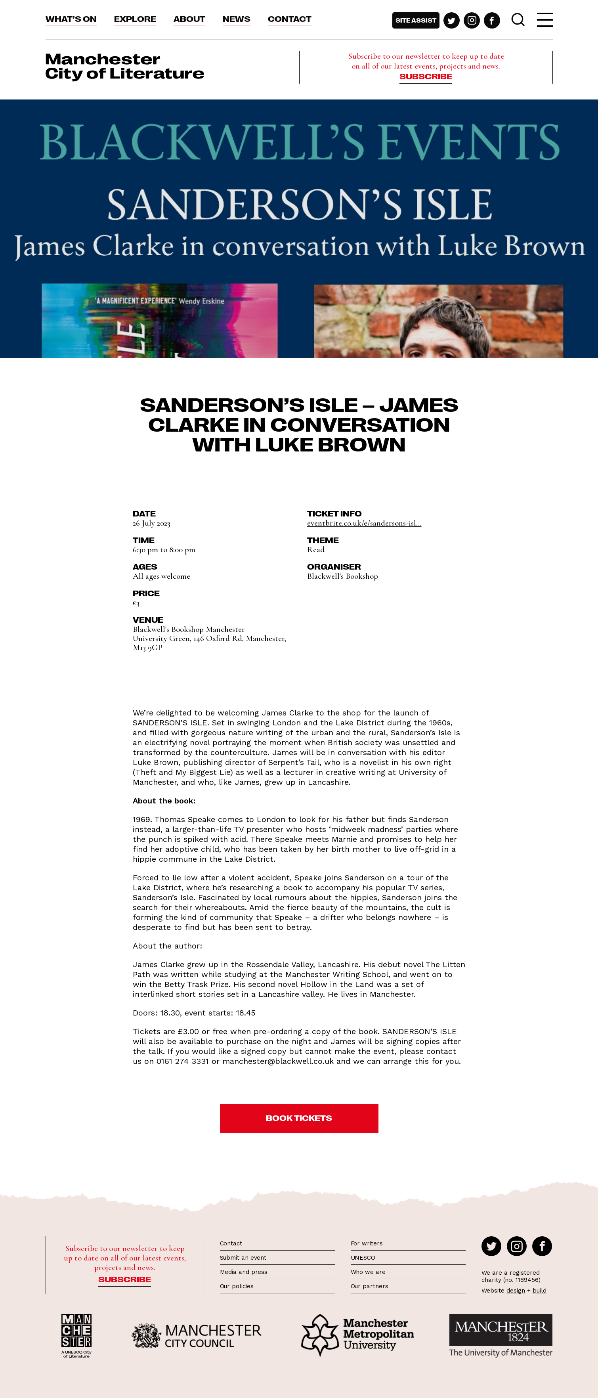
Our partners (369, 1286)
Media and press (244, 1272)
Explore (135, 18)
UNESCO (363, 1257)
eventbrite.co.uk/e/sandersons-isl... (364, 523)
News (236, 18)
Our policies (237, 1286)
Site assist (415, 20)
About (189, 18)
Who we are (368, 1272)
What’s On (71, 18)
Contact (289, 18)
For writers (367, 1243)
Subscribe (425, 75)
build (539, 1290)
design (515, 1290)
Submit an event (243, 1257)
